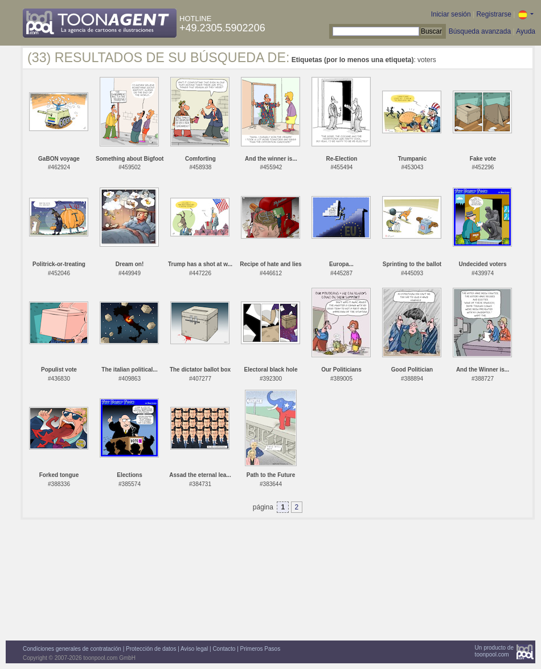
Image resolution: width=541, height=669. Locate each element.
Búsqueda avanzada (480, 31)
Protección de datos (151, 649)
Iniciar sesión (451, 14)
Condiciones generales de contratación (72, 649)
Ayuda (525, 31)
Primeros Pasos (260, 649)
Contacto (223, 649)
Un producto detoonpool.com (494, 651)
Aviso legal (194, 649)
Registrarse (493, 14)
